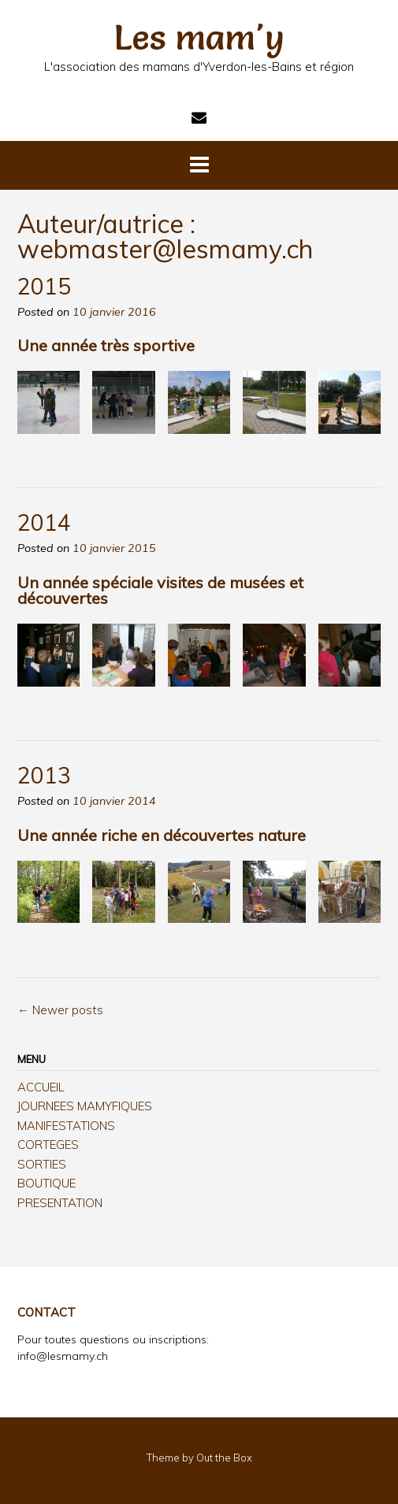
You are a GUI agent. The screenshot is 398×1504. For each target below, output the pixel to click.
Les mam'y (199, 37)
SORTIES (41, 1164)
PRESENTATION (59, 1202)
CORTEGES (48, 1144)
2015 (44, 286)
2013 (44, 775)
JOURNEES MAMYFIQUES (84, 1105)
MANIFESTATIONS (66, 1125)
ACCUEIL (41, 1087)
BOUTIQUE (46, 1183)
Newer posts (60, 1009)
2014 (44, 522)
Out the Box (224, 1457)
